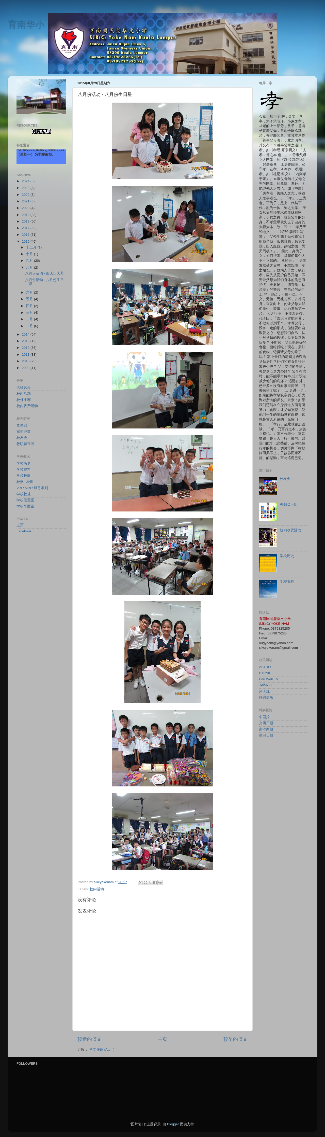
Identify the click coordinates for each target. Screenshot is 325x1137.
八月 (30, 267)
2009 (26, 368)
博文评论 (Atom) (102, 1049)
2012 (26, 348)
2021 (26, 201)
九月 (30, 260)
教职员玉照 (25, 444)
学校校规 (24, 494)
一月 (30, 326)
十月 (30, 254)
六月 (30, 292)
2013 (26, 341)
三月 (30, 312)
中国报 (264, 717)
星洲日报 (266, 735)
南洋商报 (266, 729)
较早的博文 (235, 1039)
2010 (26, 361)
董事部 (22, 425)
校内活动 (97, 889)
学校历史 (24, 463)
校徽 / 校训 (25, 482)
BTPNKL (265, 673)
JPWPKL (266, 685)
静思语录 (266, 697)
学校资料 (24, 470)
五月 (30, 299)
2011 (26, 354)
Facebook (24, 531)
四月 (30, 306)
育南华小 (26, 24)
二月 (30, 319)
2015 (26, 241)
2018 (26, 221)
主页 (162, 1039)
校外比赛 (24, 400)
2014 (26, 334)
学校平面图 (25, 506)
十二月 (32, 247)
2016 (26, 235)
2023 (26, 188)
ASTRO (265, 667)
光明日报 (266, 723)
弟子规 (264, 691)
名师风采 (24, 388)
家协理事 (24, 432)
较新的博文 (89, 1039)
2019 (26, 215)
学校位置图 (25, 500)
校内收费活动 (27, 406)
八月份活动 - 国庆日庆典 (44, 273)
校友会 (22, 438)
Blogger (173, 1124)
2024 (26, 181)
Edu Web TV (268, 679)
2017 (26, 228)
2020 (26, 208)
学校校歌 (24, 476)
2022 (26, 195)
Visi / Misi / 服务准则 (32, 488)
